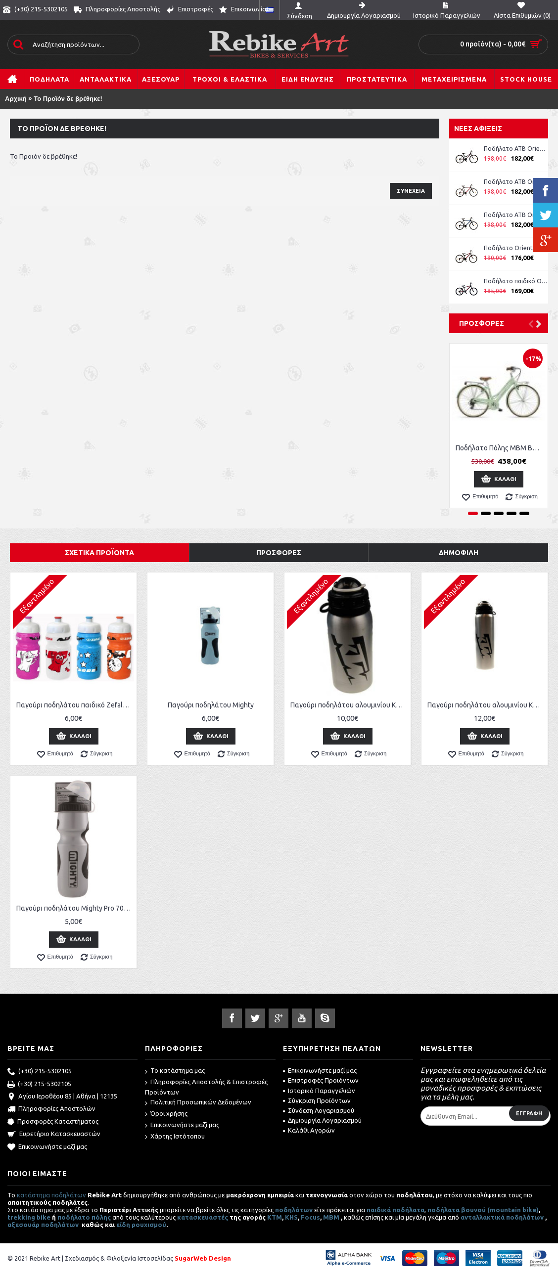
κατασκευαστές (202, 1217)
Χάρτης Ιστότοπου (175, 1137)
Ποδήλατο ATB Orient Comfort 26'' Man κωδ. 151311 (516, 181)
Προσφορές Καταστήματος (52, 1122)
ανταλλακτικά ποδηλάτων (502, 1217)
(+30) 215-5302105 (39, 1071)
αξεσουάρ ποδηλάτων (43, 1224)
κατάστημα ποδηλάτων (51, 1194)
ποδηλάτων (294, 1209)
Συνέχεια (411, 191)
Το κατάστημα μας (175, 1071)
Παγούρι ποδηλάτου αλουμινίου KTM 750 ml (486, 705)
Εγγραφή (529, 1113)
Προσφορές (481, 323)
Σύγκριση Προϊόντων (317, 1100)
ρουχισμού (149, 1224)
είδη (124, 1224)
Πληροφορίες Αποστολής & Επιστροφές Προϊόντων (206, 1087)
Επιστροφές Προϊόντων (321, 1080)
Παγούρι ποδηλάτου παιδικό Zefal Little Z (75, 705)
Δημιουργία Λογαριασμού (322, 1120)
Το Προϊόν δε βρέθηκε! (68, 98)
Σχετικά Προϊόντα (99, 553)
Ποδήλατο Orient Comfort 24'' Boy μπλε (516, 248)
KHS (291, 1217)
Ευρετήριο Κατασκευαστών (53, 1134)
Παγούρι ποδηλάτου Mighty (211, 705)
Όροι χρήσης (166, 1114)
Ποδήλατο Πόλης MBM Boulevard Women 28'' (500, 448)
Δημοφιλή (458, 553)
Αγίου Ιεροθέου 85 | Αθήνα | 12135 (62, 1097)
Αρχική (16, 98)
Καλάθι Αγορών (309, 1130)
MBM (331, 1217)
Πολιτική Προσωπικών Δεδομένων (198, 1102)
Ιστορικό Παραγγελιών (319, 1090)
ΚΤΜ (274, 1217)
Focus (310, 1217)
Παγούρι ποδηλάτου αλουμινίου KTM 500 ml (349, 705)
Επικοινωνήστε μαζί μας (47, 1147)
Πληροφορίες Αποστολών (51, 1109)
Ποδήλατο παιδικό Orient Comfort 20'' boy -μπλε (516, 281)
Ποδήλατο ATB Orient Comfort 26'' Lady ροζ (516, 148)
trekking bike (28, 1217)
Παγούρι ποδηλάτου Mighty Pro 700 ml (75, 908)
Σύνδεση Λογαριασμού (318, 1110)
